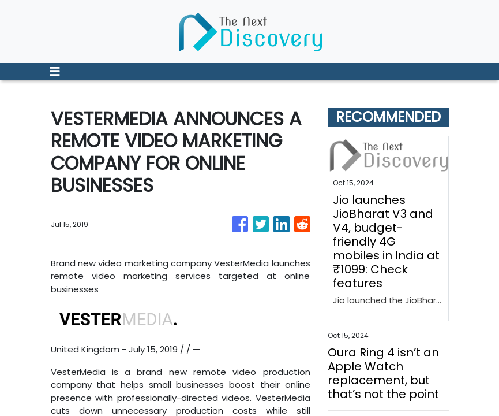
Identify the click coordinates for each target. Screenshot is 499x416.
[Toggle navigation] (54, 71)
